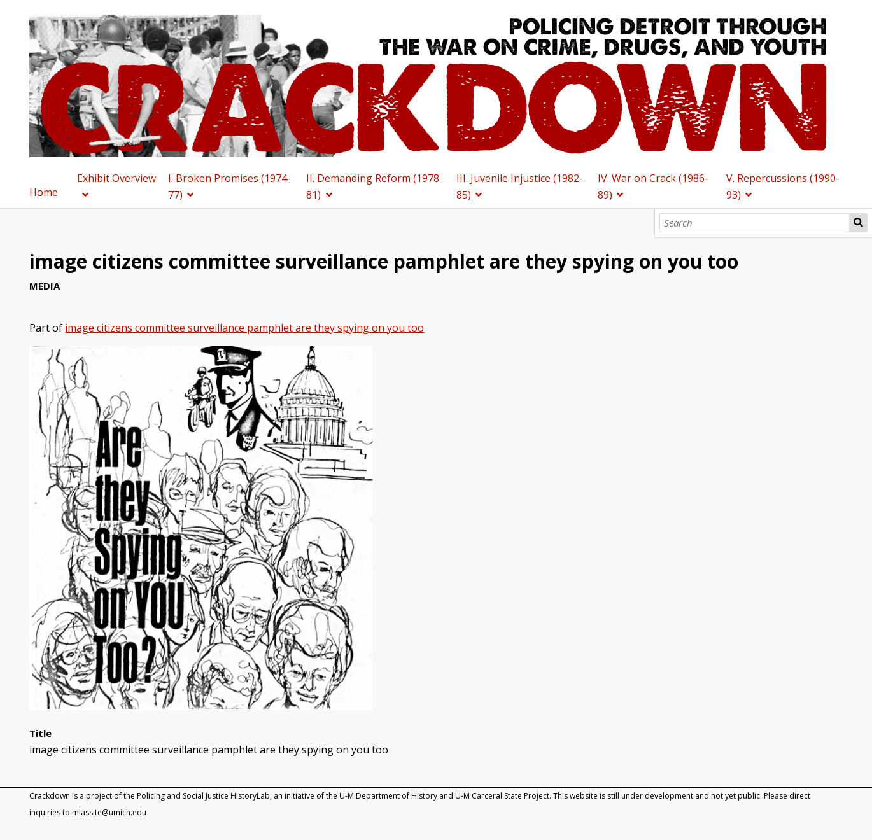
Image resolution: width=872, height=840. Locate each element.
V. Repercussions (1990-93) (783, 186)
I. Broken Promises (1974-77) (229, 186)
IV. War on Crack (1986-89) (653, 186)
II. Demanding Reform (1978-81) (374, 186)
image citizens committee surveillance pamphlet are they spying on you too (244, 328)
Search (858, 222)
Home (43, 192)
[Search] (754, 222)
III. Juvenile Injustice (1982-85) (519, 186)
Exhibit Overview (116, 178)
